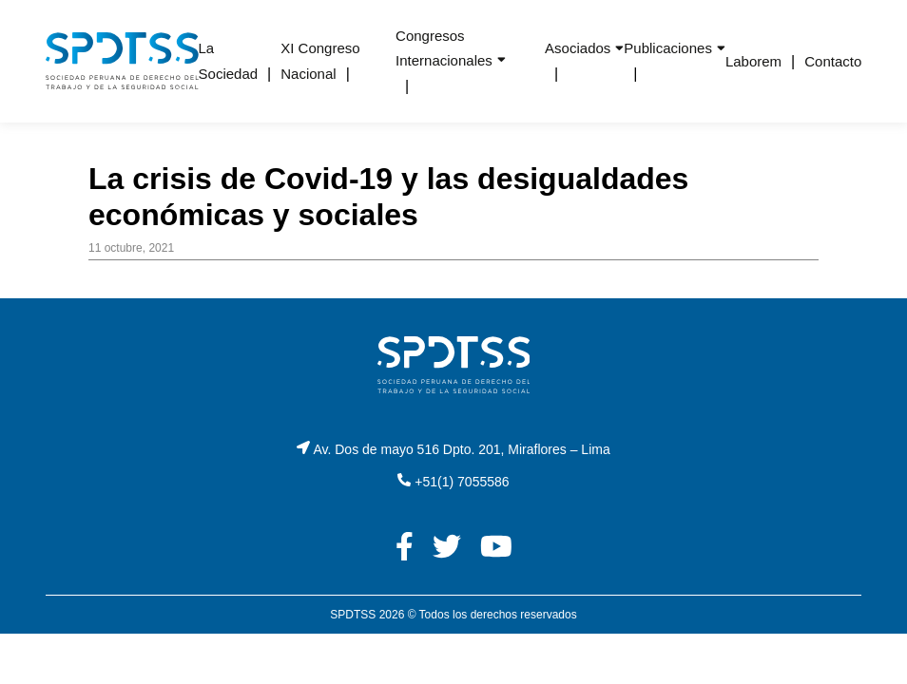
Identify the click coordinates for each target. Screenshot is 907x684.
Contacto (832, 61)
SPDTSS (353, 614)
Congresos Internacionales (444, 48)
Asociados (577, 48)
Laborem (753, 61)
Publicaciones (668, 48)
